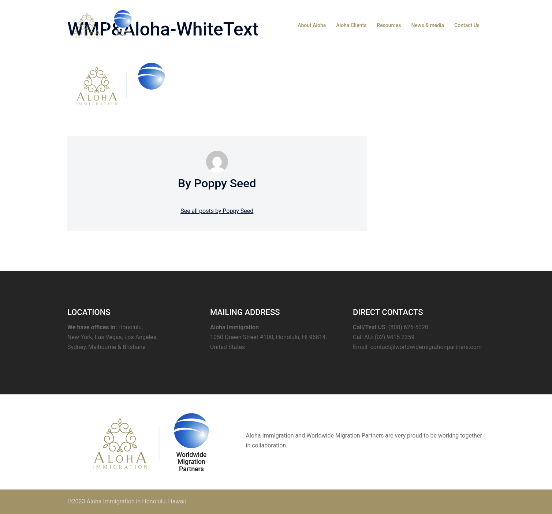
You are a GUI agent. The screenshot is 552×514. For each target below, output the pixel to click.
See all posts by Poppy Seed (216, 210)
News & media (427, 25)
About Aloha (312, 25)
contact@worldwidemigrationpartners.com (425, 347)
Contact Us (467, 25)
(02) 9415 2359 (394, 337)
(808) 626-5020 (408, 327)
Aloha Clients (351, 25)
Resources (389, 25)
